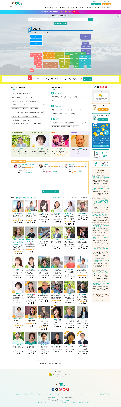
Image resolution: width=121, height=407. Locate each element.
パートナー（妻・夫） (70, 110)
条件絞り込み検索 (61, 23)
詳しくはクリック (66, 11)
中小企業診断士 (34, 108)
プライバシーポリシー (50, 402)
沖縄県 (31, 70)
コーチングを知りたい (81, 123)
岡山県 (53, 57)
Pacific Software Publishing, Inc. (65, 399)
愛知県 (71, 63)
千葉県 (89, 65)
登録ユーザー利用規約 (71, 402)
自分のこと (57, 119)
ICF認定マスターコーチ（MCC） (20, 101)
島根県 (49, 53)
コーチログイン (106, 1)
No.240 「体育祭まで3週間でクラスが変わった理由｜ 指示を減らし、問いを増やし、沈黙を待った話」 (100, 201)
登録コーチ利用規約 (61, 402)
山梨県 (76, 63)
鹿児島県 (39, 66)
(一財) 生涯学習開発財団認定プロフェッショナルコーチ (25, 116)
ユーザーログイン (95, 1)
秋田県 (83, 46)
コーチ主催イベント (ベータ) (75, 394)
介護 (65, 113)
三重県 (68, 62)
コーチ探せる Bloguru (106, 87)
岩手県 (88, 46)
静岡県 (76, 67)
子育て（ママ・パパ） (57, 110)
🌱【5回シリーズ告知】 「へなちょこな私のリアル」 (100, 261)
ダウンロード (102, 109)
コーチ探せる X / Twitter (98, 87)
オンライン (36, 40)
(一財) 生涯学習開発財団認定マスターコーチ (23, 120)
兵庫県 (57, 55)
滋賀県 (67, 57)
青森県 (85, 43)
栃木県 (85, 57)
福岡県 (39, 54)
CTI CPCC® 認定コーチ (18, 112)
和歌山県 (64, 67)
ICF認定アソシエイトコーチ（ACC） (21, 93)
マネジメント (55, 100)
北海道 (85, 37)
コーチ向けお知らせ (38, 394)
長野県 (76, 58)
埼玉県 (83, 60)
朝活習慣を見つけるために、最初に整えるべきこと (100, 284)
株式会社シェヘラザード (58, 397)
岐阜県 (71, 58)
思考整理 (63, 97)
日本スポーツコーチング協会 (38, 104)
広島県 (49, 57)
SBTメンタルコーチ (39, 123)
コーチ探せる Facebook (95, 87)
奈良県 (66, 62)
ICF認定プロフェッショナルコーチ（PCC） (23, 97)
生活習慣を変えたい (66, 126)
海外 (36, 43)
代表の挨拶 (23, 394)
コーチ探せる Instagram (101, 87)
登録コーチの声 (92, 7)
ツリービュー (77, 197)
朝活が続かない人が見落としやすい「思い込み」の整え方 (100, 177)
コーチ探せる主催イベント (61, 394)
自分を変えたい (55, 123)
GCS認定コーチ (34, 101)
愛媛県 (46, 63)
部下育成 (76, 97)
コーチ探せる (17, 3)
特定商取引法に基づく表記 (84, 402)
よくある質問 (30, 394)
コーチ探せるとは (16, 394)
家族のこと (58, 106)
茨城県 (89, 58)
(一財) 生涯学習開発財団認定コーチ (34, 112)
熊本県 (35, 60)
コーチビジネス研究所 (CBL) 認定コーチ (22, 123)
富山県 (76, 53)
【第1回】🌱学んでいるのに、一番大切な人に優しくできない (100, 215)
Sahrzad (61, 400)
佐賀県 (35, 54)
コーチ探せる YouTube (103, 87)
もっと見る (63, 100)
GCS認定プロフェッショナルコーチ (21, 104)
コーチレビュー (82, 7)
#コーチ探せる (101, 172)
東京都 (83, 63)
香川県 (54, 63)
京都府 (61, 55)
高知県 (46, 67)
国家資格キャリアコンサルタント (20, 108)
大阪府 (61, 62)
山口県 (45, 55)
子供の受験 (54, 113)
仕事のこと (57, 93)
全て (36, 36)
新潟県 (82, 53)
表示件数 (83, 197)
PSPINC (67, 400)
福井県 (67, 53)
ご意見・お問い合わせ (105, 7)
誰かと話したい (55, 126)
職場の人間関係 (55, 97)
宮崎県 (39, 62)
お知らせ (103, 165)
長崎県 (31, 54)
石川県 (71, 54)
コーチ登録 (107, 4)
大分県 (39, 58)
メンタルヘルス (81, 110)
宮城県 (88, 50)
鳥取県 (53, 53)
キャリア (70, 97)
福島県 (88, 53)
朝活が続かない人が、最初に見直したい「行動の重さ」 (100, 226)
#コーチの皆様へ (101, 300)
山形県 (83, 50)
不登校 (60, 113)
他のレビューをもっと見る (50, 191)
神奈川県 (82, 67)
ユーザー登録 (97, 4)
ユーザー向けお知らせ (49, 394)
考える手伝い (64, 123)
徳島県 (54, 67)
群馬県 (81, 57)
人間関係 (72, 123)
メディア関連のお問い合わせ (37, 402)
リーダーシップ (84, 97)
